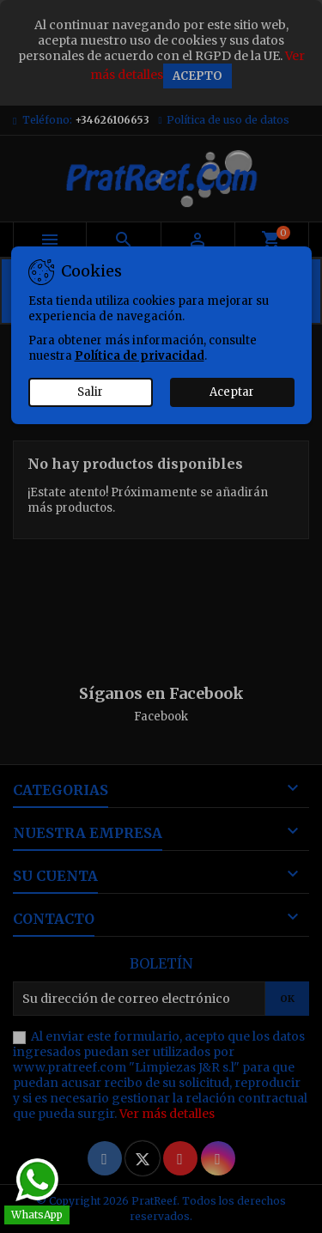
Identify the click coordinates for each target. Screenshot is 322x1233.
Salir (90, 392)
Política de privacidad (139, 356)
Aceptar (232, 392)
